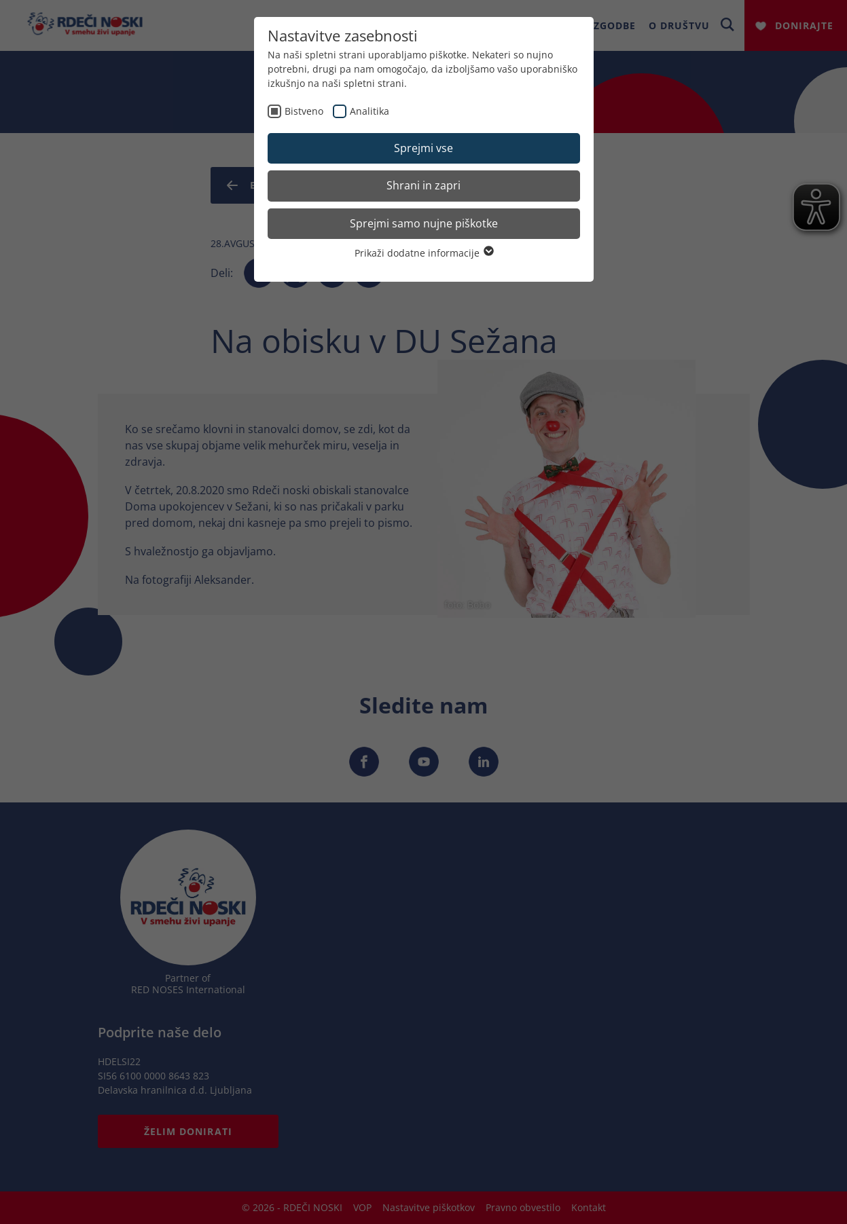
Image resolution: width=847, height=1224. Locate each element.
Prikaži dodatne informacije (423, 252)
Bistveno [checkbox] (304, 111)
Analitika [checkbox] (369, 111)
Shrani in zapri (423, 185)
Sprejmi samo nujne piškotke (424, 223)
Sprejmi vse (423, 148)
